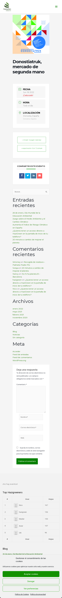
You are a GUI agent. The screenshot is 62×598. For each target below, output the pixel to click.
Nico (15, 289)
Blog (15, 331)
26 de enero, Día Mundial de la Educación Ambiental (22, 554)
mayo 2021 (17, 312)
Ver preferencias (31, 588)
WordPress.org (19, 360)
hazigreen (17, 280)
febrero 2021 (18, 315)
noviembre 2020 (20, 317)
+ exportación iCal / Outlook (31, 148)
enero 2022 (18, 309)
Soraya (16, 268)
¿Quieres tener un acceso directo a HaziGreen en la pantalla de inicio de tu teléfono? (30, 234)
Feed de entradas (21, 354)
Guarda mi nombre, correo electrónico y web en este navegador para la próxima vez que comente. (30, 451)
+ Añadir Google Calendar (31, 140)
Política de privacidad (38, 594)
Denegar (31, 581)
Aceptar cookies (31, 574)
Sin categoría (18, 337)
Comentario (21, 384)
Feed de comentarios (22, 357)
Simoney (16, 262)
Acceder (16, 351)
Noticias (16, 334)
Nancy (15, 274)
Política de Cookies (22, 594)
